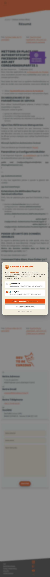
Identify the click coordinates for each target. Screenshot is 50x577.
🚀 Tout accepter (25, 301)
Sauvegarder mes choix (25, 307)
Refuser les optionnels (25, 311)
